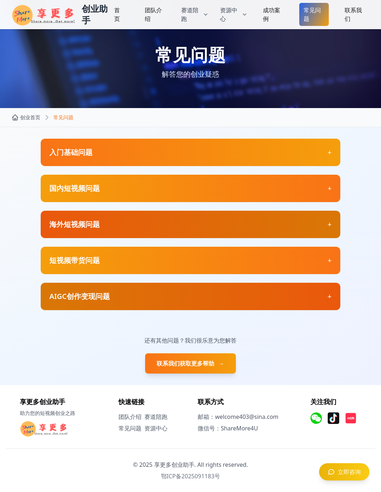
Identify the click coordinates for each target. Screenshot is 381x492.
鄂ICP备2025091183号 (190, 476)
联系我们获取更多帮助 (190, 363)
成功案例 (271, 14)
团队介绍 (153, 14)
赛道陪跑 (155, 417)
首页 (117, 14)
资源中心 (155, 428)
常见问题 (312, 14)
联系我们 (353, 14)
